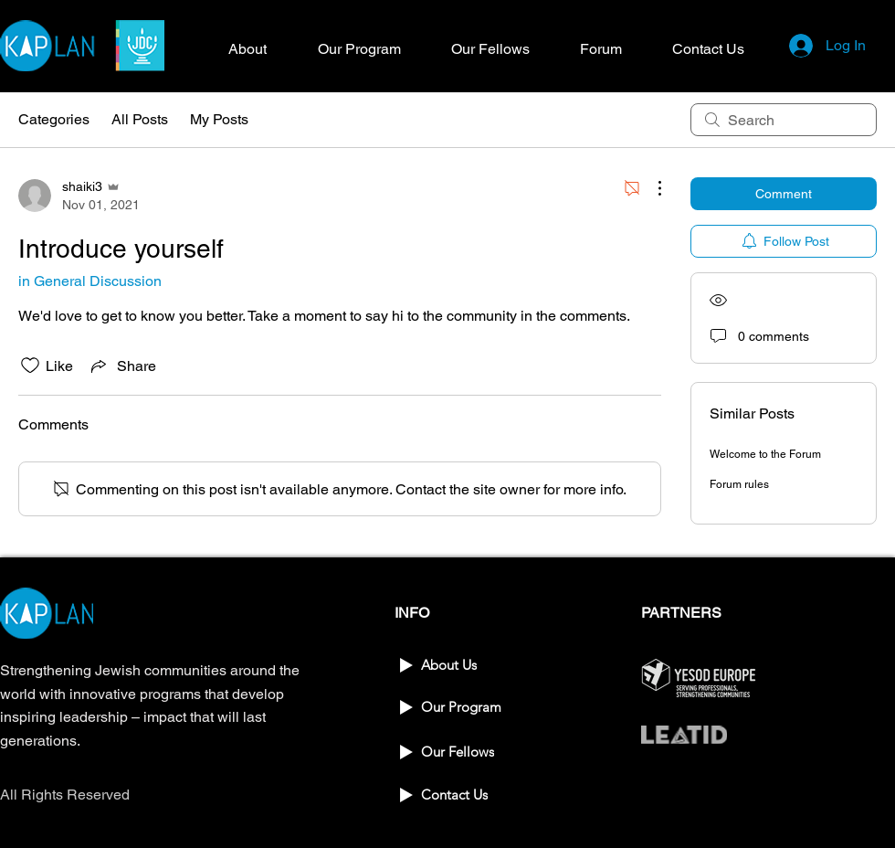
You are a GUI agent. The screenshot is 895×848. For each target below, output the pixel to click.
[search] (783, 119)
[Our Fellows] (459, 751)
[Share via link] (122, 365)
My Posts (219, 119)
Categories (54, 119)
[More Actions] (650, 188)
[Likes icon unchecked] (30, 365)
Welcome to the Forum (765, 454)
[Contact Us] (459, 794)
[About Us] (459, 664)
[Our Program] (459, 706)
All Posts (139, 119)
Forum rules (739, 484)
